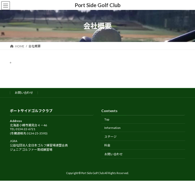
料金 (107, 145)
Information (112, 128)
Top (106, 119)
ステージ (110, 136)
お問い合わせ (24, 93)
